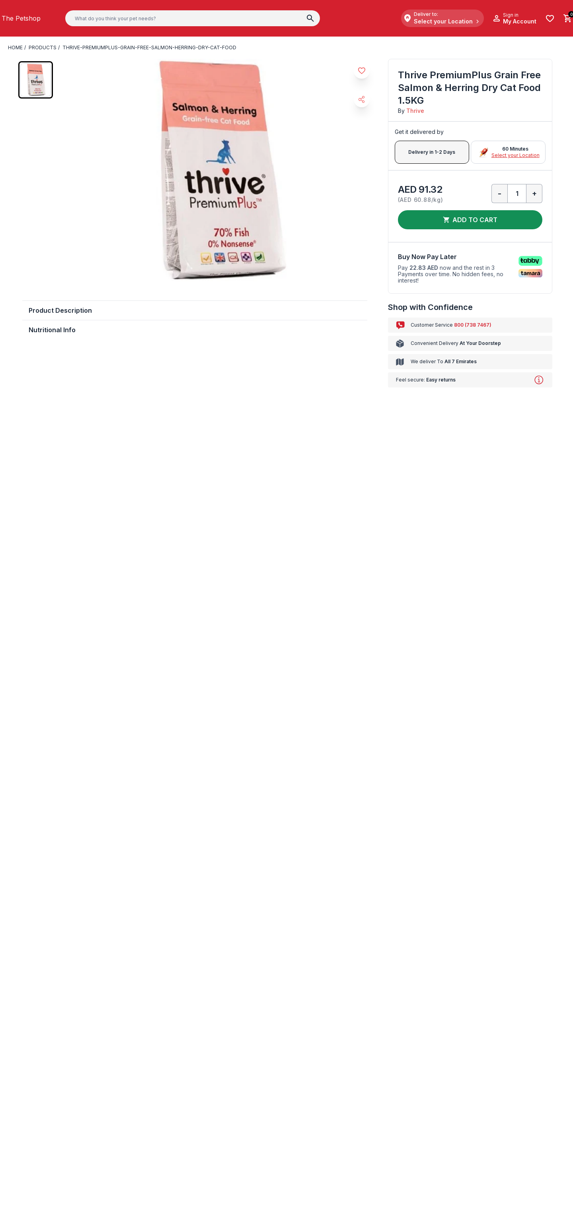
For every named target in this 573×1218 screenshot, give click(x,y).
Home (15, 47)
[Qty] (516, 193)
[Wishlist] (550, 18)
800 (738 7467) (466, 325)
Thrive (413, 111)
